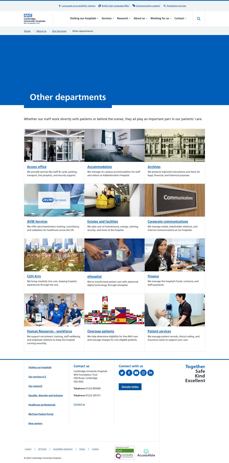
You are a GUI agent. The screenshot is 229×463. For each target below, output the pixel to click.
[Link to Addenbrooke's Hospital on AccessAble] (146, 452)
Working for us (160, 18)
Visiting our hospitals (84, 18)
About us (140, 18)
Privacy (82, 449)
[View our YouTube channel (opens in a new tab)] (136, 373)
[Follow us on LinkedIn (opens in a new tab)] (151, 373)
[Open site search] (198, 18)
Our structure (59, 31)
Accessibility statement (63, 449)
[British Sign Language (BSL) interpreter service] (113, 5)
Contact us (79, 404)
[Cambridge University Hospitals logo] (38, 18)
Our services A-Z (37, 376)
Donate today (130, 386)
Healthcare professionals (41, 404)
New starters (35, 423)
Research (124, 18)
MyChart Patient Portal (40, 414)
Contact (181, 18)
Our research (35, 386)
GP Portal (42, 449)
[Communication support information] (146, 5)
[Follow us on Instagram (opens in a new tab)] (143, 373)
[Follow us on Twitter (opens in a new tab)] (122, 373)
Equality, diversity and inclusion (45, 395)
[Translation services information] (174, 5)
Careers (28, 449)
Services (108, 18)
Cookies (95, 449)
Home (27, 31)
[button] (76, 5)
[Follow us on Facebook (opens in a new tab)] (129, 373)
